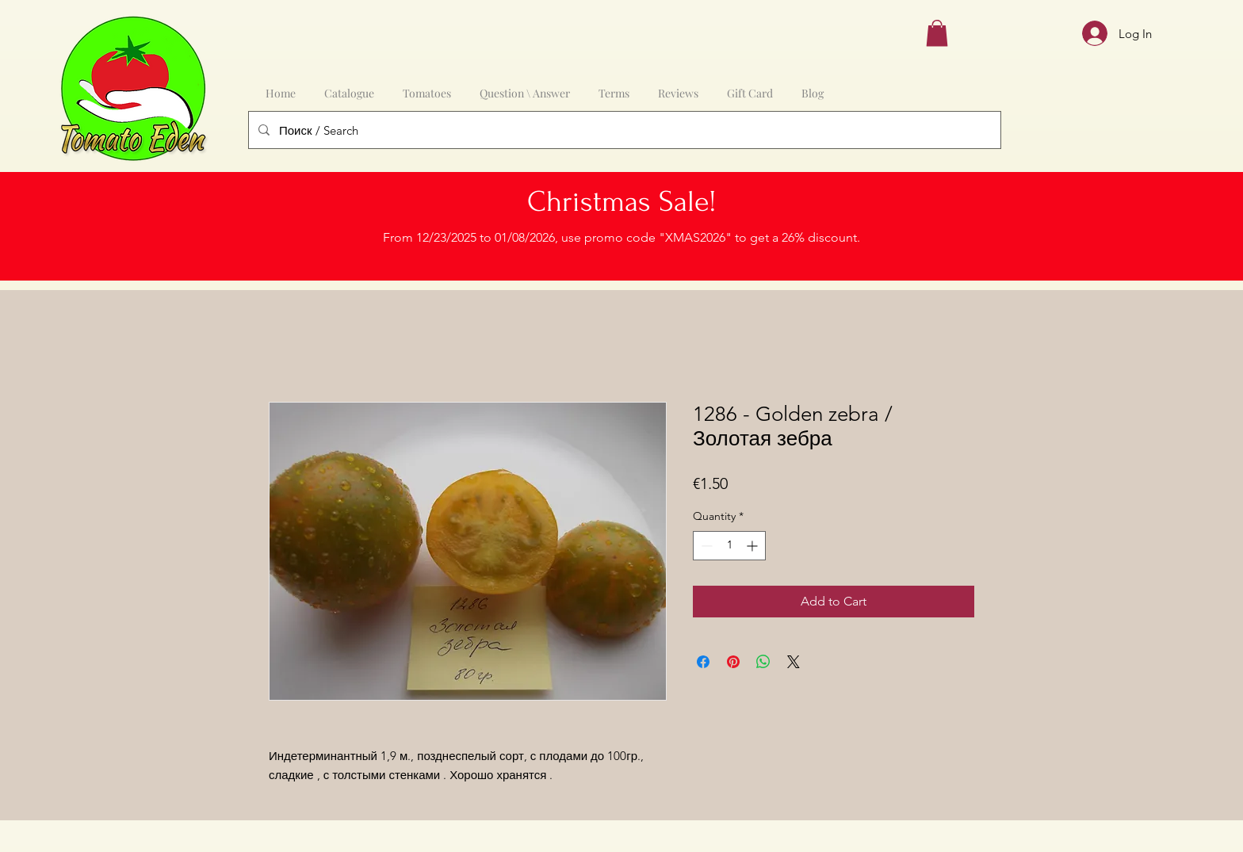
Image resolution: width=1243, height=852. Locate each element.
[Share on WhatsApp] (763, 661)
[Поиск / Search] (623, 130)
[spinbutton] (729, 546)
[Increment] (753, 546)
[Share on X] (793, 661)
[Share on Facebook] (703, 661)
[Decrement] (705, 546)
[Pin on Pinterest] (733, 661)
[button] (937, 33)
